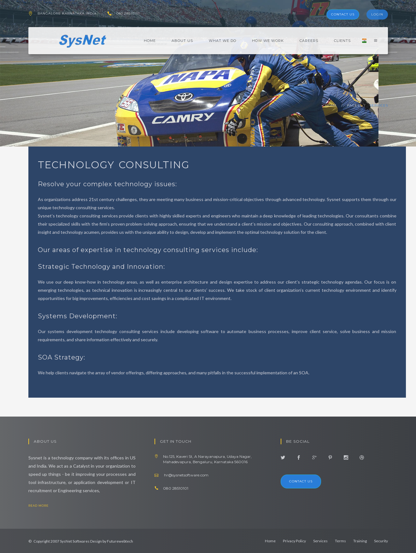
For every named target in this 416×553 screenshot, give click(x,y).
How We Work (268, 40)
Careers (309, 40)
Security (381, 541)
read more (43, 505)
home (331, 105)
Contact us (301, 481)
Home (150, 40)
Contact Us (342, 14)
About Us (182, 40)
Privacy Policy (294, 541)
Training (360, 541)
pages (353, 105)
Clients (342, 40)
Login (377, 14)
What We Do (222, 40)
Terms (340, 541)
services (379, 105)
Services (320, 541)
